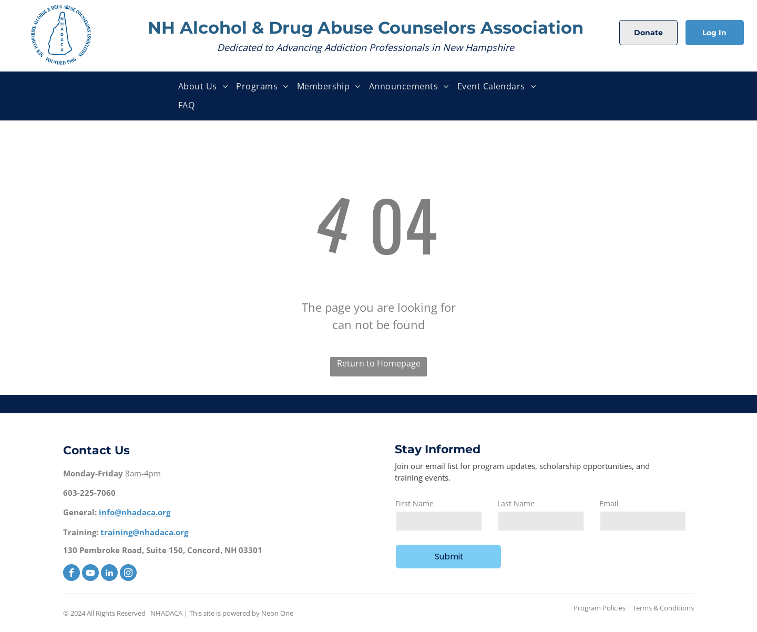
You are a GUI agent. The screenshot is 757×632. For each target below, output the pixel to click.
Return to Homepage (379, 363)
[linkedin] (109, 574)
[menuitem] (203, 86)
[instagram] (128, 574)
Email (609, 503)
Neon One (277, 613)
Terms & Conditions (663, 608)
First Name (414, 503)
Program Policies (600, 608)
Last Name (516, 503)
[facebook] (71, 574)
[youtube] (90, 574)
